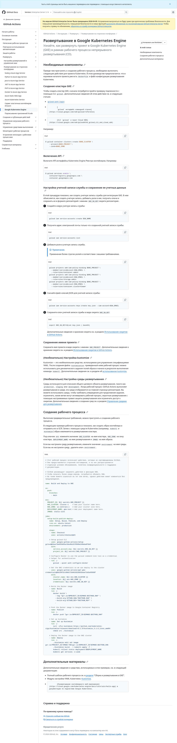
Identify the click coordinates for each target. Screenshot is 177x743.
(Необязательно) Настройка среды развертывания (75, 379)
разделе (89, 675)
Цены (101, 734)
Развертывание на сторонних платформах (98, 34)
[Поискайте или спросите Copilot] (90, 12)
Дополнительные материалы (65, 662)
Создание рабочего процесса (65, 412)
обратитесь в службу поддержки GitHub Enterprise (91, 26)
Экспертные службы (113, 734)
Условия (64, 734)
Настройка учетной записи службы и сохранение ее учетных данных (84, 188)
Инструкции (62, 34)
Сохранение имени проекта (61, 342)
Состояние (93, 734)
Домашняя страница (11, 19)
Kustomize (86, 678)
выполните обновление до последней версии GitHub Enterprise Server (134, 24)
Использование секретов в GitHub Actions (92, 350)
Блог (125, 734)
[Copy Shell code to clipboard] (125, 136)
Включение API (53, 156)
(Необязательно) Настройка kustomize (67, 357)
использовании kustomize (114, 371)
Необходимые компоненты (64, 65)
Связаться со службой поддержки (58, 719)
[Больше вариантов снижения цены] (165, 42)
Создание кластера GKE (58, 86)
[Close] (170, 3)
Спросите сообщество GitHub (56, 716)
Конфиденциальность (78, 734)
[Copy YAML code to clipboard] (125, 454)
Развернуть (74, 34)
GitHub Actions (12, 24)
